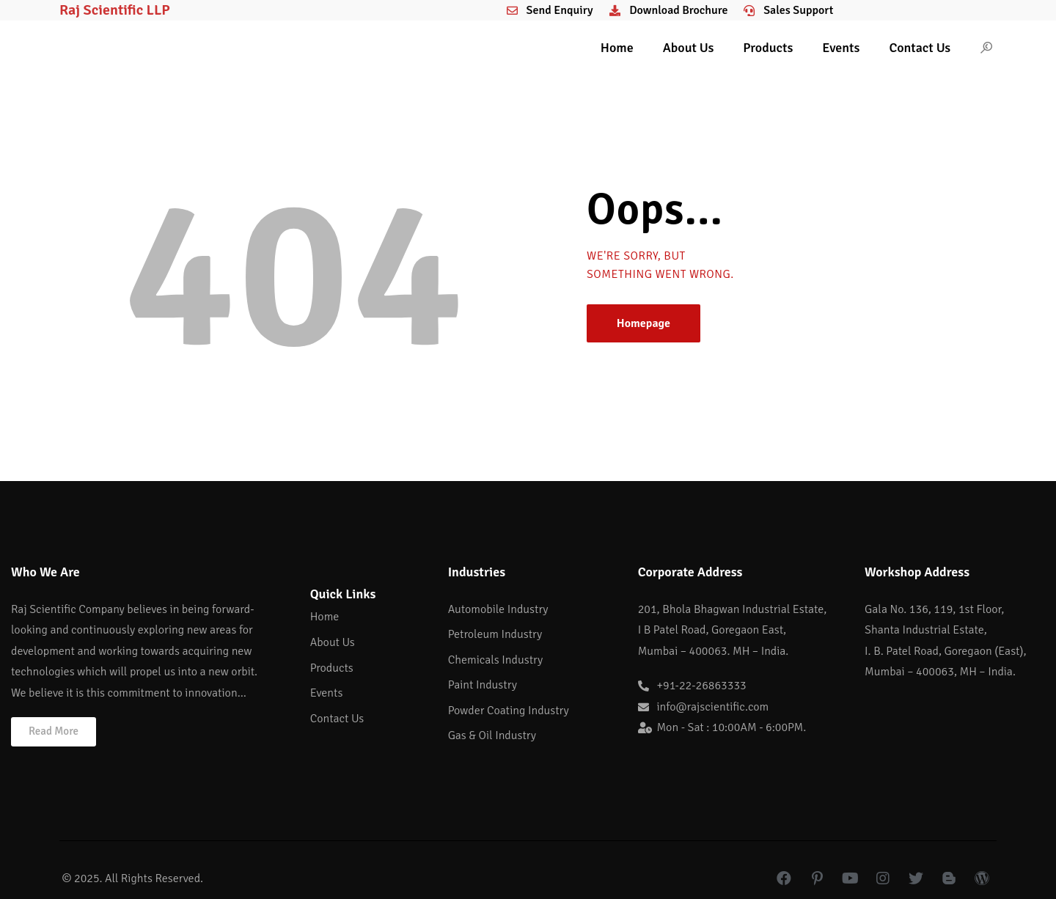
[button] (53, 731)
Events (840, 48)
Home (617, 48)
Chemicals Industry (495, 660)
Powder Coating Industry (508, 710)
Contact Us (919, 48)
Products (768, 48)
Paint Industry (482, 685)
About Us (688, 48)
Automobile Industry (498, 609)
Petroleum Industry (495, 634)
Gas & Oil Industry (492, 735)
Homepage (643, 323)
